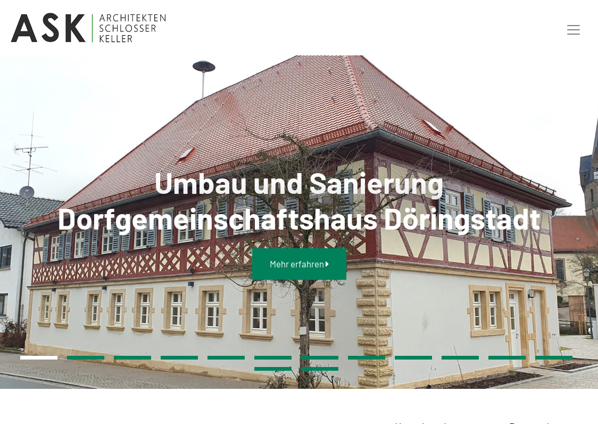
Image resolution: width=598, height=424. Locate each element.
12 (553, 358)
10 (460, 358)
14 (319, 369)
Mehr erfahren (299, 263)
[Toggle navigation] (573, 28)
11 (507, 358)
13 (273, 369)
